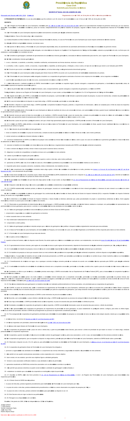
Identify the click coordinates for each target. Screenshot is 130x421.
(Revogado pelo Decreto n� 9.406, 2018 (13, 15)
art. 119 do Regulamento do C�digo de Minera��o (58, 375)
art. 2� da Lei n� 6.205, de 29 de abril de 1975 (100, 175)
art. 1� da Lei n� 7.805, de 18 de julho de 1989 (64, 25)
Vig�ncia (30, 15)
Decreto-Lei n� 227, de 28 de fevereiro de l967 (39, 319)
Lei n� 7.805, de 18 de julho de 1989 (59, 322)
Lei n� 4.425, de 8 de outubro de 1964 (38, 280)
